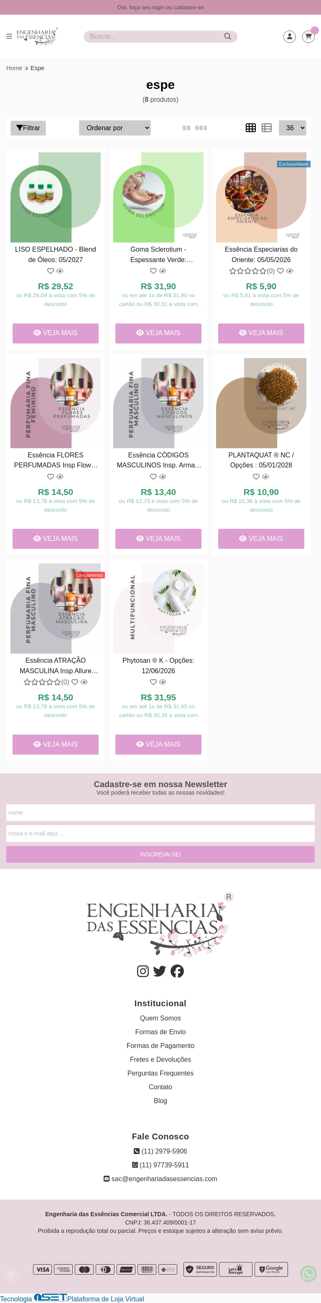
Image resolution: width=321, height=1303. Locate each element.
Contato (160, 1087)
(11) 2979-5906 (160, 1151)
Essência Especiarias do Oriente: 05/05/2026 (261, 254)
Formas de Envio (160, 1031)
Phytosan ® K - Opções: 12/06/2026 (158, 665)
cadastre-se (189, 7)
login (159, 7)
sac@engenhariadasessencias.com (160, 1178)
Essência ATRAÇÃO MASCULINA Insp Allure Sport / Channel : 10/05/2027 (56, 667)
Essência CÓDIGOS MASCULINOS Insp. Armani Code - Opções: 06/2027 (158, 461)
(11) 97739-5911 (160, 1165)
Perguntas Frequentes (160, 1073)
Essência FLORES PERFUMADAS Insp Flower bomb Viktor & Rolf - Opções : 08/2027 (55, 461)
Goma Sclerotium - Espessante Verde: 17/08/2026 (158, 255)
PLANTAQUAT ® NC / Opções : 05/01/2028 (261, 460)
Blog (160, 1100)
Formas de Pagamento (161, 1045)
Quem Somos (160, 1018)
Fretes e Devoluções (160, 1059)
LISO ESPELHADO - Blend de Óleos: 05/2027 (55, 254)
